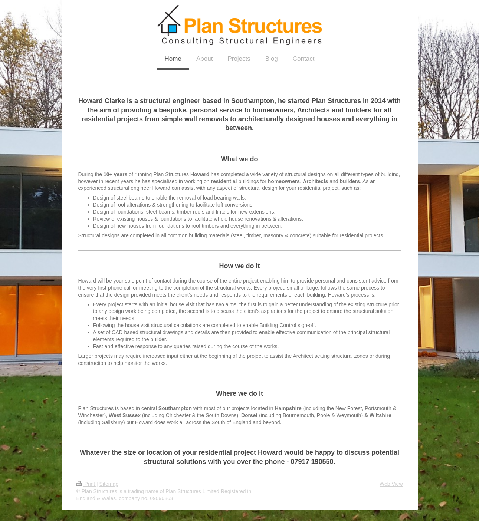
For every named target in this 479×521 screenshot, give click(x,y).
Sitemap (108, 484)
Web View (391, 484)
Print (86, 484)
